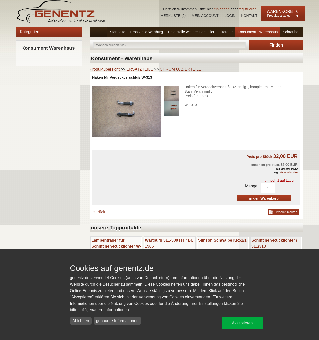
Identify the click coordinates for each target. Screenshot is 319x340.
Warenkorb (280, 11)
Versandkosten (289, 172)
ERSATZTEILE (140, 69)
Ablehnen (80, 321)
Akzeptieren (242, 323)
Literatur (226, 32)
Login (230, 16)
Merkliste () (173, 16)
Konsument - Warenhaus (258, 32)
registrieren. (248, 9)
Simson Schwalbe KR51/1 (222, 240)
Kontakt (249, 16)
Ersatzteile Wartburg (146, 32)
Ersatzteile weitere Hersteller (191, 32)
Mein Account (205, 16)
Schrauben (291, 32)
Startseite (117, 32)
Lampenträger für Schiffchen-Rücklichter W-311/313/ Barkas (116, 246)
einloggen (221, 9)
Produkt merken (286, 212)
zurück (99, 212)
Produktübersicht (105, 69)
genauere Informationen (117, 321)
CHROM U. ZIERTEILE (180, 69)
